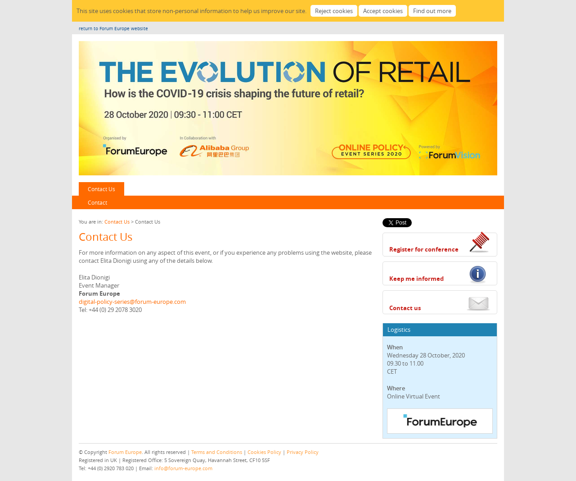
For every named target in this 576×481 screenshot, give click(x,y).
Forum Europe (125, 452)
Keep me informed (416, 279)
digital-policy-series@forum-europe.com (132, 302)
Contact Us (101, 188)
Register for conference (424, 249)
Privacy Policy (303, 452)
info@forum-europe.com (183, 468)
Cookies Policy (264, 452)
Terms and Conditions (216, 452)
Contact (97, 202)
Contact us (405, 308)
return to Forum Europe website (113, 29)
